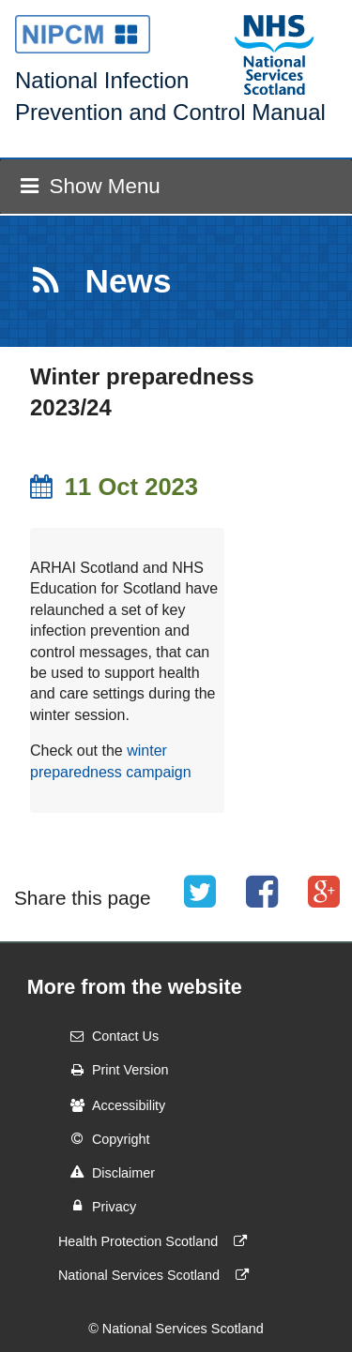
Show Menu (90, 186)
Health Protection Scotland (156, 1241)
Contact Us (108, 1036)
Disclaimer (106, 1171)
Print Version (113, 1069)
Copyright (104, 1138)
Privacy (97, 1205)
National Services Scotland (157, 1275)
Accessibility (111, 1105)
